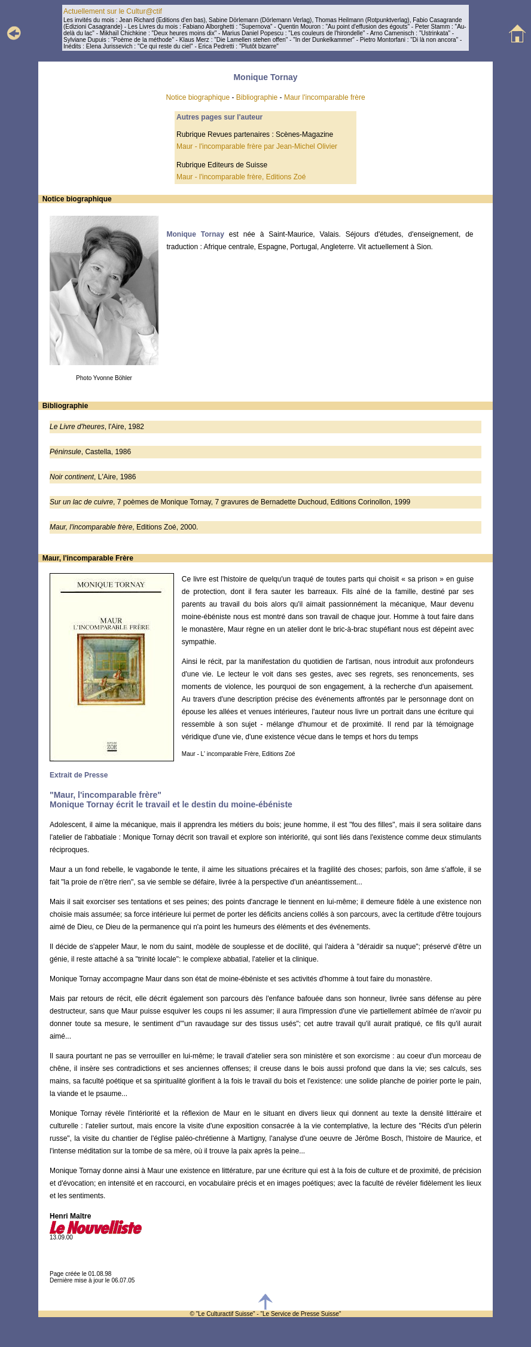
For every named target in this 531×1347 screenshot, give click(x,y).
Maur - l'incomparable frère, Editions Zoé (241, 177)
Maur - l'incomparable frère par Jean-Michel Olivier (256, 146)
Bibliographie (256, 97)
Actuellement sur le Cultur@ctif (112, 11)
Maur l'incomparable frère (324, 97)
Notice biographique (198, 97)
